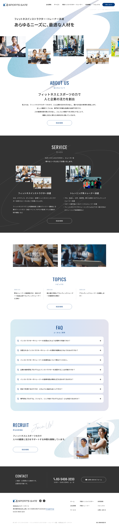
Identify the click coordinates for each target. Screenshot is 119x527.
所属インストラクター (87, 501)
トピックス (96, 4)
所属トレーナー (85, 506)
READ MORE (59, 123)
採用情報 (88, 4)
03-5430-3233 (65, 479)
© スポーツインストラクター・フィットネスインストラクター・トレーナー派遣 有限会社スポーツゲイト (42, 522)
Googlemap (50, 509)
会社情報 (48, 4)
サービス (56, 4)
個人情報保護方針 (101, 522)
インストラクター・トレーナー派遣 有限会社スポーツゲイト (15, 5)
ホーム (72, 501)
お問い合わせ (108, 4)
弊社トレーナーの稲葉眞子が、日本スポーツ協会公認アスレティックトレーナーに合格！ (27, 295)
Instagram (40, 501)
